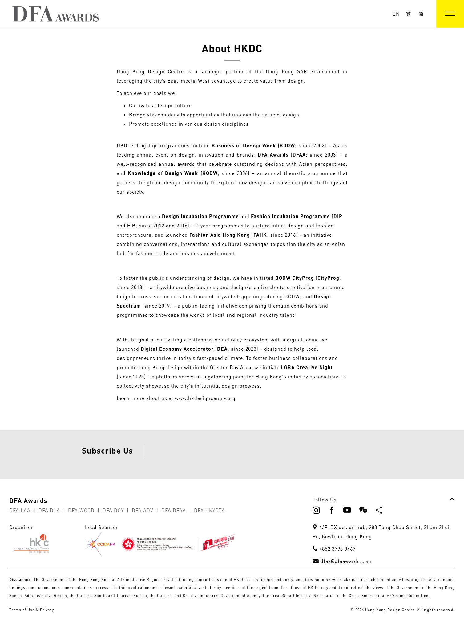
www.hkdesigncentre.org (205, 398)
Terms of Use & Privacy (31, 609)
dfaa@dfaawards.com (346, 561)
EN (396, 14)
